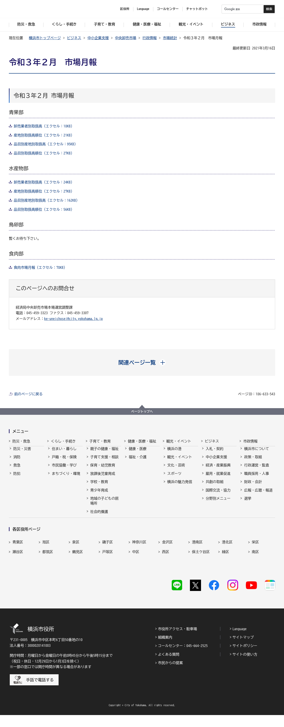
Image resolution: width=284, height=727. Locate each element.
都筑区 (47, 572)
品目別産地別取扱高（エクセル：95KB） (46, 144)
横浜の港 (174, 452)
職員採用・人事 (256, 477)
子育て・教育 (100, 441)
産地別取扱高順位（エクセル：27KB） (44, 191)
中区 (135, 572)
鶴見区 (77, 572)
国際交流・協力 (218, 494)
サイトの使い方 (245, 666)
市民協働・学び (64, 469)
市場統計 (170, 38)
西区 (165, 572)
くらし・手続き (63, 441)
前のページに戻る (28, 394)
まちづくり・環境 (66, 477)
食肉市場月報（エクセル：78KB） (40, 267)
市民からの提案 (170, 674)
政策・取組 (253, 461)
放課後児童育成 (102, 477)
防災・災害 (22, 452)
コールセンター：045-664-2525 (183, 657)
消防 (16, 461)
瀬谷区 (17, 572)
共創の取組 (214, 485)
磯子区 (107, 562)
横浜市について (256, 452)
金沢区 (167, 562)
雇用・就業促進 (218, 477)
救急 (16, 469)
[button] (142, 362)
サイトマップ (243, 649)
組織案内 (165, 649)
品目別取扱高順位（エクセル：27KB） (44, 153)
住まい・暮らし (64, 452)
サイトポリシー (245, 657)
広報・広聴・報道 (258, 494)
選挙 (247, 502)
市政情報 (250, 441)
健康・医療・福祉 (142, 441)
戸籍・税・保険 (64, 461)
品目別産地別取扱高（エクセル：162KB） (46, 200)
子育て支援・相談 (104, 461)
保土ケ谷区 (201, 572)
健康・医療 (137, 452)
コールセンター (168, 8)
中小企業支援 (98, 38)
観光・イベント (178, 441)
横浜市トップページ (45, 38)
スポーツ (174, 477)
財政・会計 (253, 485)
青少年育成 (99, 494)
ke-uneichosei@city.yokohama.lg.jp (73, 318)
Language (240, 640)
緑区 (225, 572)
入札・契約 (214, 452)
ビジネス (74, 38)
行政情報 (149, 38)
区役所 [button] (124, 8)
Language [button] (143, 8)
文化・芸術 (176, 469)
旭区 (45, 562)
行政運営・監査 (256, 469)
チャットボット (197, 8)
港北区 (227, 562)
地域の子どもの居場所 (104, 505)
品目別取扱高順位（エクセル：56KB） (44, 209)
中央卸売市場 (125, 38)
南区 (255, 572)
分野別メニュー (218, 502)
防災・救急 (21, 441)
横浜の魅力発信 (179, 485)
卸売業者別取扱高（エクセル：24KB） (44, 182)
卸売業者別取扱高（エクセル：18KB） (44, 126)
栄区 (255, 562)
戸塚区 (107, 572)
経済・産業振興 (218, 469)
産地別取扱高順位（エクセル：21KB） (44, 135)
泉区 (75, 562)
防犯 (16, 477)
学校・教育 (99, 485)
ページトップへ (142, 411)
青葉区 (17, 562)
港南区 (197, 562)
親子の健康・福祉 (104, 452)
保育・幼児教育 (102, 469)
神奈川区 (139, 562)
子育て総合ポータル (104, 526)
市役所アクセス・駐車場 (177, 640)
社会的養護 (99, 515)
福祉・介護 (137, 461)
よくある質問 (168, 666)
